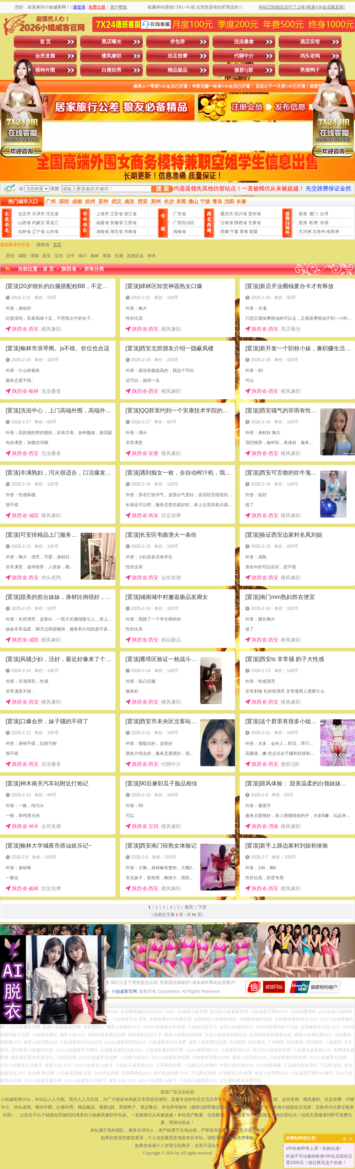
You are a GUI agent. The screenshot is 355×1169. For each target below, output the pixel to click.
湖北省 (116, 231)
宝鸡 (58, 255)
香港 (303, 213)
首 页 (45, 41)
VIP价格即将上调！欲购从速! (313, 1148)
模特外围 (45, 70)
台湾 (324, 213)
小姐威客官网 (124, 991)
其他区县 (135, 255)
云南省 (226, 222)
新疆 (253, 231)
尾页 (189, 907)
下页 (202, 907)
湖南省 (102, 231)
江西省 (130, 222)
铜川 (82, 255)
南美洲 (332, 231)
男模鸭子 (310, 70)
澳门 (313, 213)
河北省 (52, 213)
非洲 (324, 222)
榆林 (95, 255)
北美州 (318, 231)
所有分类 (94, 269)
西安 (10, 255)
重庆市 (226, 213)
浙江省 (130, 213)
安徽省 (116, 222)
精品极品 (177, 70)
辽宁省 (38, 231)
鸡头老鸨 (310, 56)
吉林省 (24, 231)
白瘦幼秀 (111, 70)
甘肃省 (254, 222)
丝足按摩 (177, 56)
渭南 (34, 255)
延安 (46, 255)
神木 (151, 255)
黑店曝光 (111, 41)
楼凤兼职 (111, 56)
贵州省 (254, 213)
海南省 (179, 231)
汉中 (70, 255)
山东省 (52, 231)
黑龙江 (52, 222)
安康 (119, 255)
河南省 (130, 231)
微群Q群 (243, 70)
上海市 (102, 213)
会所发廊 (45, 56)
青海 (244, 231)
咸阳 (22, 255)
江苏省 (116, 213)
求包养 (177, 41)
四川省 (240, 213)
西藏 (224, 231)
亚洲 (303, 222)
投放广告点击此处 (177, 1091)
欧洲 (313, 222)
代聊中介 (244, 56)
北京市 (24, 213)
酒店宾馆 (310, 41)
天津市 (38, 213)
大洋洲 (305, 231)
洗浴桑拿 (244, 41)
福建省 (102, 222)
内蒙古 (38, 222)
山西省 (24, 222)
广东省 (179, 213)
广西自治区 (184, 222)
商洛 (107, 255)
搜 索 (162, 189)
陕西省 (240, 222)
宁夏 (234, 231)
